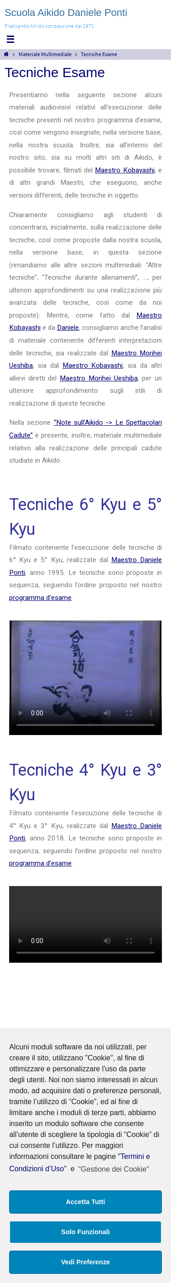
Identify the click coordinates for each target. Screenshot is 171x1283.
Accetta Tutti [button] (85, 1201)
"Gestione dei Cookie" (113, 1169)
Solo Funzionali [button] (85, 1232)
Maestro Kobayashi (124, 170)
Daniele (68, 327)
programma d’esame (40, 598)
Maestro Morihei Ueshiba (98, 378)
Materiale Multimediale (45, 54)
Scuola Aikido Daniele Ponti (66, 12)
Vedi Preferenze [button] (85, 1262)
